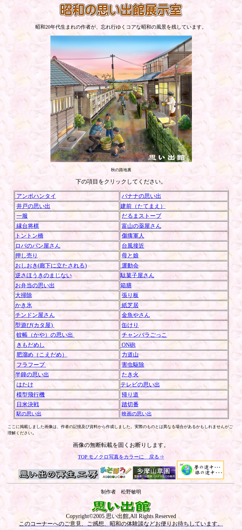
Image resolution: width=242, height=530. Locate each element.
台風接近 (133, 246)
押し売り (26, 255)
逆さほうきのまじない (43, 275)
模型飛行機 (30, 395)
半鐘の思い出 (32, 374)
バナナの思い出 (141, 196)
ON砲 (128, 345)
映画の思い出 (137, 413)
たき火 (130, 374)
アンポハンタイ (35, 196)
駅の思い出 (29, 413)
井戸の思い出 (33, 206)
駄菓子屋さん (137, 275)
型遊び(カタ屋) (35, 325)
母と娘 (130, 255)
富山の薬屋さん (141, 226)
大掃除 (23, 295)
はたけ (24, 384)
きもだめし (30, 345)
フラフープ (31, 365)
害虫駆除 (133, 365)
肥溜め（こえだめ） (41, 355)
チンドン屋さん (35, 315)
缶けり (130, 325)
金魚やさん (136, 315)
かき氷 (23, 305)
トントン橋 (29, 236)
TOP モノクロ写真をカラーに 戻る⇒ (121, 457)
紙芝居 (129, 305)
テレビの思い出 (140, 384)
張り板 (130, 295)
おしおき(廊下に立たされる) (51, 265)
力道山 (130, 355)
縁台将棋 (27, 226)
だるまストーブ (141, 216)
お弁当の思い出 (35, 285)
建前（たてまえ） (143, 206)
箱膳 (126, 285)
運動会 (129, 265)
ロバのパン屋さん (37, 246)
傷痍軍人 (133, 236)
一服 (22, 216)
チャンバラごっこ (144, 335)
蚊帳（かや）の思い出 (45, 335)
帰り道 (130, 395)
